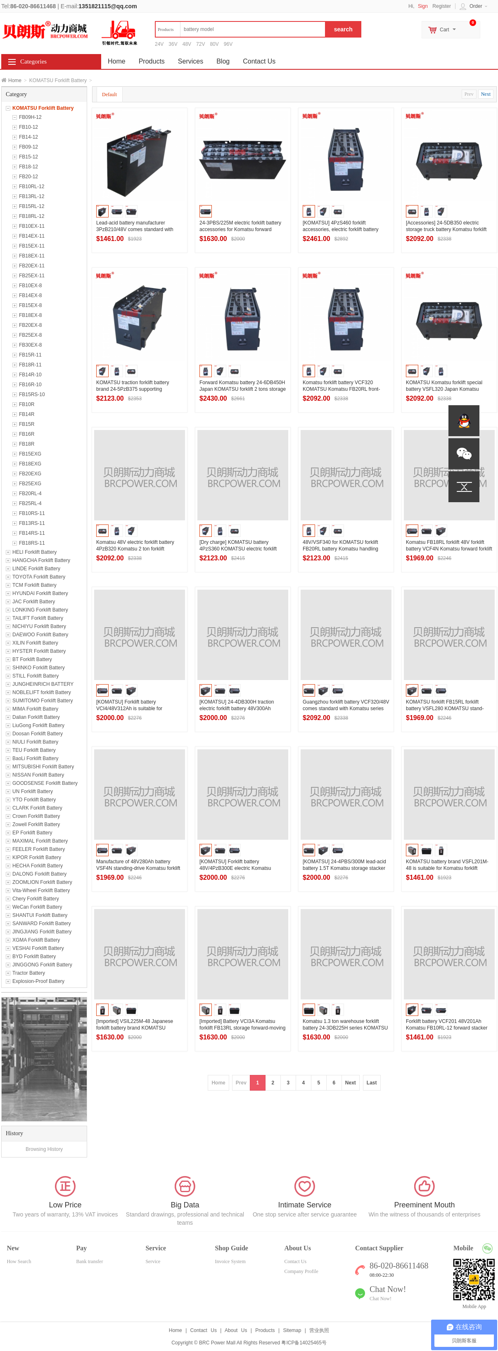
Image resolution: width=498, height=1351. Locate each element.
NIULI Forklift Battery (35, 742)
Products (152, 61)
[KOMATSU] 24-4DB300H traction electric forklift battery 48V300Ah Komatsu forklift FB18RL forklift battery (241, 708)
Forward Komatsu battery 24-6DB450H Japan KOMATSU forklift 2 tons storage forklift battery (242, 389)
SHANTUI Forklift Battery (39, 915)
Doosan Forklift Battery (37, 734)
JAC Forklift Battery (33, 602)
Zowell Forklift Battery (36, 824)
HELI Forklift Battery (34, 552)
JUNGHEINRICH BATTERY (43, 684)
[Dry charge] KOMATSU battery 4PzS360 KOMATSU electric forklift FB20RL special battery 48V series (238, 548)
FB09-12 (28, 147)
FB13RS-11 (32, 523)
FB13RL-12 (31, 196)
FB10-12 (28, 127)
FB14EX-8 (30, 295)
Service (152, 1261)
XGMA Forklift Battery (36, 940)
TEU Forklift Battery (34, 750)
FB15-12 (28, 157)
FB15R (26, 424)
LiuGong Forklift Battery (38, 725)
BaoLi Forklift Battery (35, 758)
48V (187, 44)
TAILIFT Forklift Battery (37, 618)
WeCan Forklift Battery (37, 907)
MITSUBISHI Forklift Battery (43, 767)
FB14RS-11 (32, 533)
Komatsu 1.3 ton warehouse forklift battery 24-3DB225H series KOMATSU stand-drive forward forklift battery (345, 1027)
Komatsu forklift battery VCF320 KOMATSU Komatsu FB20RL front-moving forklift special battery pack (341, 389)
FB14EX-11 (32, 236)
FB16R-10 (30, 384)
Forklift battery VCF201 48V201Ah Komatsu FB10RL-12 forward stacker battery (446, 1027)
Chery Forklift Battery (35, 899)
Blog (223, 61)
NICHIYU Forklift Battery (39, 626)
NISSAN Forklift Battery (38, 775)
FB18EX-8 (30, 315)
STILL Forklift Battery (35, 676)
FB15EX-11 (32, 246)
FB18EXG (30, 464)
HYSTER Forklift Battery (39, 651)
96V (228, 44)
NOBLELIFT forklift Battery (41, 692)
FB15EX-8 (30, 305)
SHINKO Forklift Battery (38, 668)
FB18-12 (28, 167)
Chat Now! (380, 1298)
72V (200, 44)
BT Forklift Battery (32, 659)
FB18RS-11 (32, 543)
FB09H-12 (30, 117)
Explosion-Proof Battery (38, 981)
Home (14, 80)
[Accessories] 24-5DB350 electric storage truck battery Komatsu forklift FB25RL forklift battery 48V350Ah (446, 229)
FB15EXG (30, 454)
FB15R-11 (30, 355)
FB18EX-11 (32, 256)
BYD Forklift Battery (34, 956)
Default (109, 94)
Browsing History (44, 1149)
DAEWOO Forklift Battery (40, 635)
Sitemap (292, 1330)
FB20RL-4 (30, 493)
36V (172, 44)
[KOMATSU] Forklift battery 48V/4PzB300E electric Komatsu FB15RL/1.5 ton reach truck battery (238, 868)
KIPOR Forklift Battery (36, 857)
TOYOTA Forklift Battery (38, 577)
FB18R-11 (30, 365)
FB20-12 (28, 177)
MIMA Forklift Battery (35, 709)
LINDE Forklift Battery (36, 569)
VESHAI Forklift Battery (38, 948)
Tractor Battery (28, 973)
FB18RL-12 (31, 216)
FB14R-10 (30, 375)
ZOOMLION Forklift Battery (42, 882)
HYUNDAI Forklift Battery (40, 593)
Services (190, 61)
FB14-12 (28, 137)
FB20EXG (30, 474)
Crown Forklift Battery (36, 816)
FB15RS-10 (32, 394)
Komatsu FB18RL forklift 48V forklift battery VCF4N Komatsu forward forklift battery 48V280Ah (449, 548)
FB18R (26, 444)
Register (441, 6)
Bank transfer (89, 1261)
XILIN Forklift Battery (35, 643)
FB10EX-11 (32, 226)
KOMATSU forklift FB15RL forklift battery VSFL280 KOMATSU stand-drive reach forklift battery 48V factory (447, 708)
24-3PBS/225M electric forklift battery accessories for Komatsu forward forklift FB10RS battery (240, 229)
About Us (236, 1330)
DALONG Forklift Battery (39, 874)
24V (159, 44)
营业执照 (319, 1330)
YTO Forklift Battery (34, 800)
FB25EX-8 (30, 335)
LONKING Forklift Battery (40, 610)
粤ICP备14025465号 (303, 1343)
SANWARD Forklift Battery (41, 923)
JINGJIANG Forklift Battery (41, 932)
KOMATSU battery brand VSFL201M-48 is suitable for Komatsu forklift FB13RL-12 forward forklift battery (447, 868)
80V (214, 44)
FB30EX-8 (30, 345)
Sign (423, 6)
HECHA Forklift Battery (37, 866)
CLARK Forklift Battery (37, 808)
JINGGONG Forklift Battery (42, 965)
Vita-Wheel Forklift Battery (41, 890)
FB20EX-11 (32, 266)
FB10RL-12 (31, 186)
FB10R (26, 404)
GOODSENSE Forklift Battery (45, 783)
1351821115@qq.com (107, 6)
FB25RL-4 (30, 503)
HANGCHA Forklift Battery (41, 560)
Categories (33, 61)
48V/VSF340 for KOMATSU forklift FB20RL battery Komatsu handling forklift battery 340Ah (340, 548)
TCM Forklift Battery (34, 585)
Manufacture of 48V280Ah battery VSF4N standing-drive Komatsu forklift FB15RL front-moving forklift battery (138, 868)
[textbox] (240, 29)
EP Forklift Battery (32, 833)
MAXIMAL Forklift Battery (40, 841)
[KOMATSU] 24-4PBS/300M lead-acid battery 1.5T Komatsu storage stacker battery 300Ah (344, 868)
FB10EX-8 (30, 285)
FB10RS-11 (32, 513)
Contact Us (259, 61)
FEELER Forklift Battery (38, 849)
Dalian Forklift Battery (36, 717)
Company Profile (301, 1271)
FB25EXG (30, 484)
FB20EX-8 (30, 325)
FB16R (26, 434)
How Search (19, 1261)
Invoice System (230, 1261)
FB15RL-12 (31, 206)
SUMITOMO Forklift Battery (42, 701)
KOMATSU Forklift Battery (43, 108)
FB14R (26, 414)
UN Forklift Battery (32, 791)
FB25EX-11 (32, 276)
